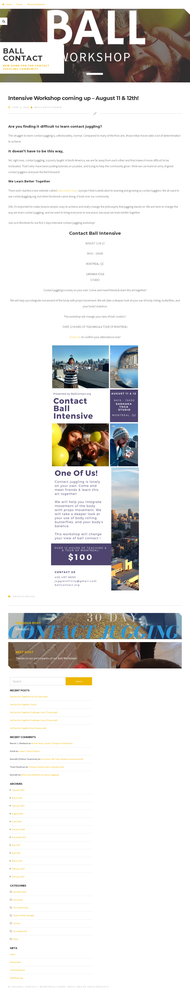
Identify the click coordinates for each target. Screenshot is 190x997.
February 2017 (18, 869)
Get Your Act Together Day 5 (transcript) (28, 728)
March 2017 (17, 861)
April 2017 (16, 853)
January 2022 (18, 790)
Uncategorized (24, 596)
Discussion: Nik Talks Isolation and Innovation (62, 759)
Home (7, 4)
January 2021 (18, 806)
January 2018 (18, 829)
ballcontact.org (66, 190)
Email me (75, 337)
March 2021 (17, 798)
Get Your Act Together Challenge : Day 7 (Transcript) (33, 712)
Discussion (18, 900)
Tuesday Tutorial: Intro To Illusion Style (46, 767)
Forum (19, 4)
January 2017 (18, 877)
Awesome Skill (19, 892)
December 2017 (19, 837)
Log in (12, 954)
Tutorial (16, 923)
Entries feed (15, 962)
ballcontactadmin (48, 107)
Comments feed (17, 970)
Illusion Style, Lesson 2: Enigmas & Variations (51, 743)
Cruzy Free (75, 987)
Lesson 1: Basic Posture (29, 751)
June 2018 (16, 821)
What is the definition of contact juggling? (40, 775)
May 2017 (16, 845)
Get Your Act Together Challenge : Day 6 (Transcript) (33, 720)
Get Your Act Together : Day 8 (23, 704)
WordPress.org (16, 978)
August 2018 (17, 814)
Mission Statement (36, 4)
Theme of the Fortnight (23, 915)
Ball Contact (23, 54)
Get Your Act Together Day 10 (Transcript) (29, 696)
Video (15, 939)
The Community (20, 908)
